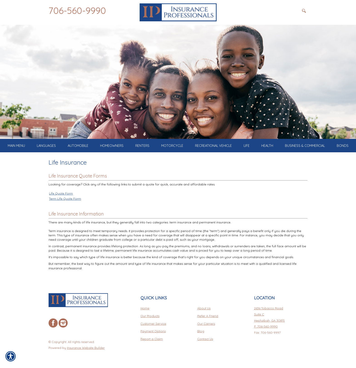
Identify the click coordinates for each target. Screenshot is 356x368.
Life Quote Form (61, 193)
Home (145, 308)
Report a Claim (152, 339)
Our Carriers (206, 323)
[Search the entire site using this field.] (276, 10)
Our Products (150, 316)
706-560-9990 (77, 10)
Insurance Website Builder (86, 348)
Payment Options (153, 331)
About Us (203, 308)
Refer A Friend (207, 316)
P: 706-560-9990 (266, 326)
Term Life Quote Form (65, 198)
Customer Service (153, 323)
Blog (200, 331)
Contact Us (205, 339)
